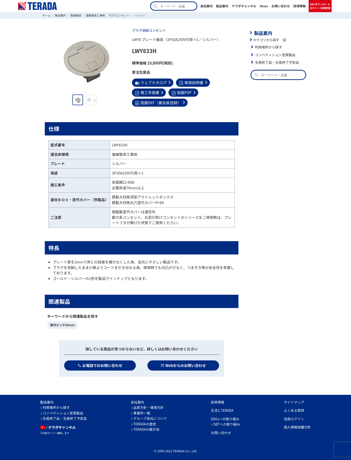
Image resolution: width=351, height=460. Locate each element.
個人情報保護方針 (297, 425)
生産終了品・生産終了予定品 (276, 61)
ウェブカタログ (150, 82)
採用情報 (299, 6)
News (264, 6)
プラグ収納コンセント (148, 30)
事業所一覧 (141, 411)
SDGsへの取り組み (225, 417)
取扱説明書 (190, 82)
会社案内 (206, 6)
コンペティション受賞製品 (274, 54)
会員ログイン (294, 417)
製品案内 (222, 6)
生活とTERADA (222, 409)
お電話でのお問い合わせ (100, 363)
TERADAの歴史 (144, 422)
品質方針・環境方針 (148, 406)
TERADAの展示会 (146, 428)
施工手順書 (147, 92)
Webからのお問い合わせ (183, 363)
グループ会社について (150, 417)
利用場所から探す (268, 46)
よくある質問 (294, 409)
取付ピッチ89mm (62, 324)
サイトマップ (294, 400)
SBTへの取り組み (227, 422)
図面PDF (180, 92)
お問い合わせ (280, 6)
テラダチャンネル (244, 6)
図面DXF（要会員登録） (157, 101)
